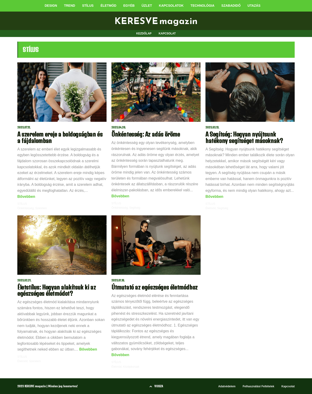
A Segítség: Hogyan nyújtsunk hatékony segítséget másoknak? (244, 137)
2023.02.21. (24, 280)
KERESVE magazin (156, 21)
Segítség (134, 207)
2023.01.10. (118, 280)
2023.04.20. (118, 127)
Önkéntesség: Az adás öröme (145, 134)
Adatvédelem (227, 386)
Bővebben (26, 197)
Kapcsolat (288, 386)
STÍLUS (22, 203)
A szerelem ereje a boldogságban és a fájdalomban (59, 137)
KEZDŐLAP (144, 33)
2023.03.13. (212, 127)
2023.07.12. (24, 127)
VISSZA (156, 386)
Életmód (210, 208)
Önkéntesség (25, 208)
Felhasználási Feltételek (258, 386)
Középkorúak (131, 366)
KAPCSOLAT (167, 33)
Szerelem (41, 208)
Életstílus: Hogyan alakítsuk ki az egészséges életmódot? (56, 290)
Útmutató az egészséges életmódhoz (154, 287)
